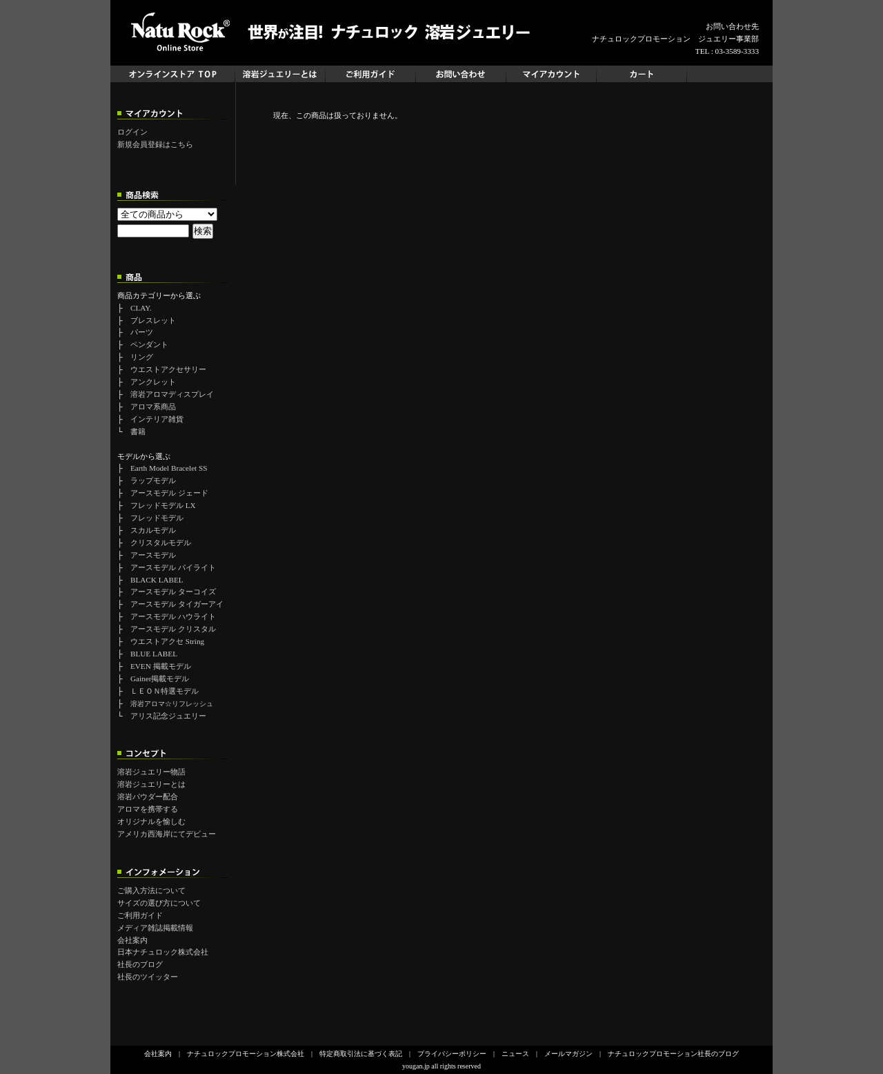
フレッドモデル (156, 518)
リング (141, 357)
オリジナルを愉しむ (151, 821)
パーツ (141, 332)
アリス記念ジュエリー (168, 716)
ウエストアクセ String (167, 641)
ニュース (515, 1053)
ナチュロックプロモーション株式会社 (245, 1053)
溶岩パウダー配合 (147, 796)
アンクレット (153, 382)
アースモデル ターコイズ (173, 591)
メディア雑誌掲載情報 (155, 928)
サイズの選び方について (159, 903)
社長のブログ (140, 964)
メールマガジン (568, 1053)
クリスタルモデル (160, 542)
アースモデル (153, 555)
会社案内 (132, 940)
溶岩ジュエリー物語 (151, 772)
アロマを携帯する (147, 809)
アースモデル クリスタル (173, 629)
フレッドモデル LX (163, 505)
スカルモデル (153, 530)
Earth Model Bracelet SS (169, 468)
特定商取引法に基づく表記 (360, 1053)
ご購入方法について (151, 890)
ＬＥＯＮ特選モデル (164, 691)
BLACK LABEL (156, 580)
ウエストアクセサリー (168, 369)
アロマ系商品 (153, 406)
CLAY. (141, 308)
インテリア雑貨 (156, 419)
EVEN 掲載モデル (160, 666)
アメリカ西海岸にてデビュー (166, 834)
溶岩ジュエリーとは (151, 784)
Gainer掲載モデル (159, 678)
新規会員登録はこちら (155, 144)
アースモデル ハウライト (173, 616)
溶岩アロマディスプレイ (172, 394)
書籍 (138, 431)
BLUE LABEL (153, 654)
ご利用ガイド (140, 915)
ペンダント (149, 344)
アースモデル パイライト (173, 567)
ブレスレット (153, 320)
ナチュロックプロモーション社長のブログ (673, 1053)
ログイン (132, 132)
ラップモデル (153, 480)
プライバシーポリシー (451, 1053)
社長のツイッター (147, 977)
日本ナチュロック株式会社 (162, 952)
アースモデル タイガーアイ (177, 604)
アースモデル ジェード (169, 493)
